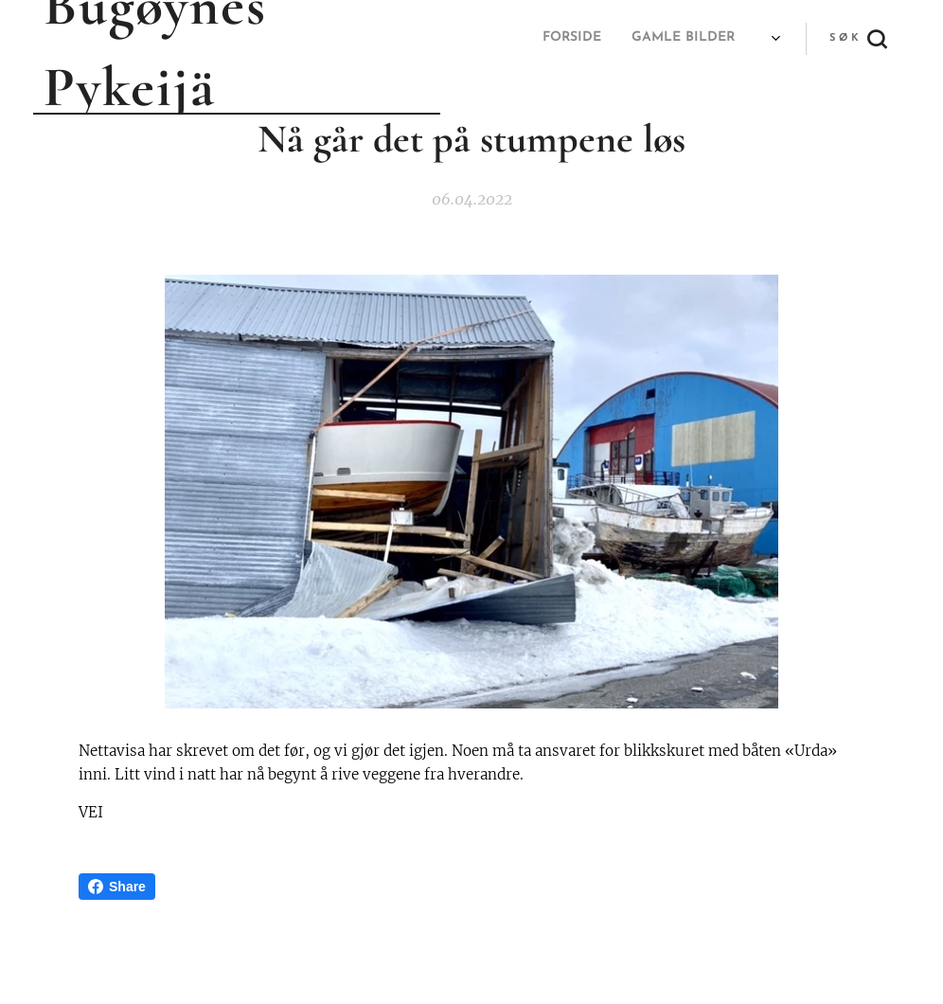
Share (117, 886)
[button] (858, 39)
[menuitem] (488, 39)
